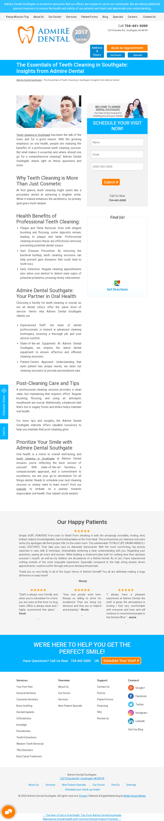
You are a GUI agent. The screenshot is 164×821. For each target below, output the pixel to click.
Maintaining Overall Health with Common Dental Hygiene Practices (82, 819)
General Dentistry (26, 692)
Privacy (83, 795)
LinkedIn (140, 721)
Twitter (140, 704)
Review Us (103, 718)
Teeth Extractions (26, 737)
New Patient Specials (70, 705)
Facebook (141, 696)
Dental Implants (25, 711)
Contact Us (149, 16)
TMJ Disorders (24, 749)
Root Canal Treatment (29, 756)
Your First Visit (24, 686)
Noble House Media (135, 795)
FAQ (99, 711)
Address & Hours (97, 51)
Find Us (101, 692)
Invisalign (21, 724)
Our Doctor (54, 16)
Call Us (4, 431)
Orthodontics (23, 718)
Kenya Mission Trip (17, 16)
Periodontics (23, 730)
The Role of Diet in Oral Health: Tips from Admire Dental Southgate (82, 815)
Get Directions (117, 289)
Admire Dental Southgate (28, 80)
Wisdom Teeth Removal (29, 743)
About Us (38, 16)
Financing (102, 705)
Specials (118, 16)
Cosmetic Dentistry (27, 699)
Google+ (140, 687)
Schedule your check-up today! (82, 789)
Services (71, 16)
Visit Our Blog (135, 729)
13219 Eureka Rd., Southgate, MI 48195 (127, 30)
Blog (105, 16)
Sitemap (131, 784)
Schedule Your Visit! (120, 660)
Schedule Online (4, 402)
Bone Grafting (24, 705)
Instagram (141, 712)
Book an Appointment (127, 48)
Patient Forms (89, 16)
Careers (132, 16)
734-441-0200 (136, 26)
